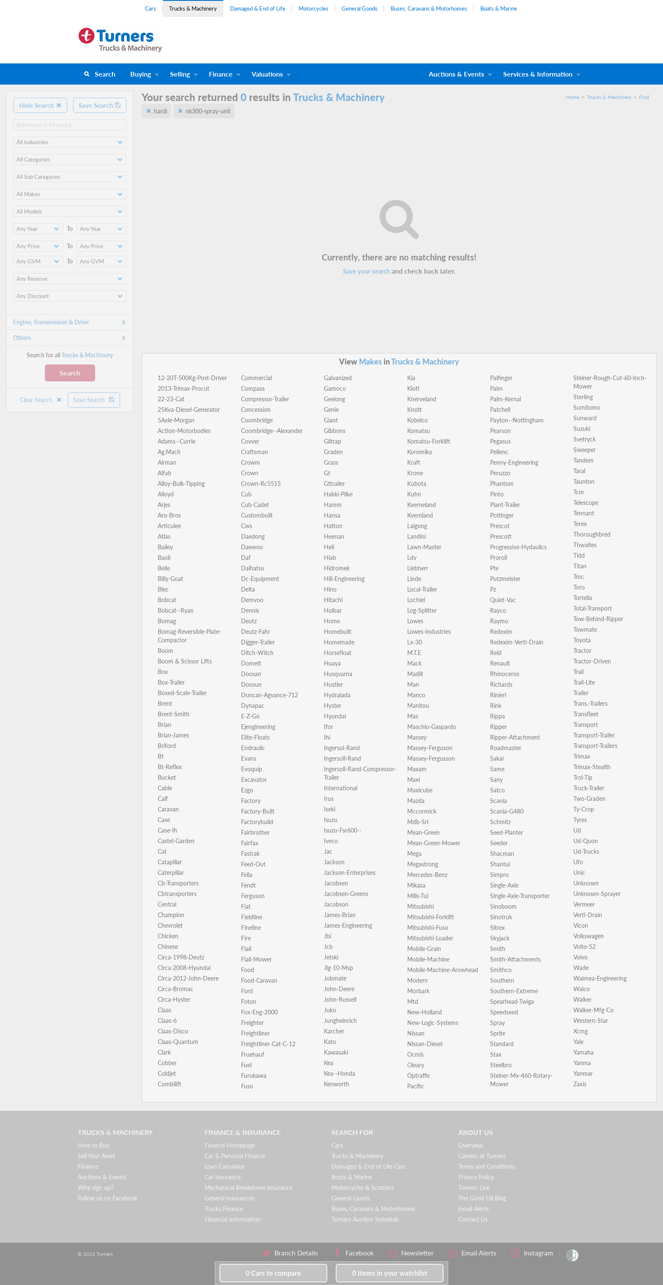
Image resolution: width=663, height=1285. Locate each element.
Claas (164, 1010)
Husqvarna (338, 673)
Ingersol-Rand (342, 747)
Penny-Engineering (514, 462)
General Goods (360, 8)
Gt (327, 473)
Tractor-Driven (592, 661)
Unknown (586, 883)
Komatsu (418, 430)
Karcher (334, 1031)
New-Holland (424, 1012)
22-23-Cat (171, 399)
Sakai (497, 758)
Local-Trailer (422, 589)
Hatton (333, 525)
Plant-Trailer (505, 504)
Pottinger (502, 515)
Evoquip (251, 769)
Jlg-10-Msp (338, 967)
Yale (578, 1041)
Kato (330, 1041)
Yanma (582, 1062)
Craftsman (254, 451)
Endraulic (253, 747)
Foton (248, 1001)
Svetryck (584, 439)
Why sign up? (95, 1187)
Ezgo (247, 790)
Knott (414, 409)
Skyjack (500, 938)
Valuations (267, 74)
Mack (414, 663)
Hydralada (337, 695)
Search (105, 74)
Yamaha (583, 1052)
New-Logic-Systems (432, 1022)
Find (644, 97)
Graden (333, 451)
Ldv (411, 557)
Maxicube (420, 790)
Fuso (247, 1086)
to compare (273, 1273)
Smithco (501, 969)
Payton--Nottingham (517, 420)
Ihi (327, 737)
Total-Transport (592, 608)
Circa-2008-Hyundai (184, 967)
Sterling (583, 396)
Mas (412, 716)
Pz (493, 589)
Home (572, 97)
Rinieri (498, 695)
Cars (150, 8)
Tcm (578, 492)
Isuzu (330, 819)
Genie (331, 409)
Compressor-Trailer (265, 399)
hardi (160, 111)
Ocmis (415, 1054)
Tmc (578, 576)
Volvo (580, 957)
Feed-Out (253, 864)
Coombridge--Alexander (272, 430)
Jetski (331, 957)
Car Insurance (223, 1177)
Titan (579, 566)
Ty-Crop (583, 809)
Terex (580, 523)
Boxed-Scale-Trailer (182, 692)
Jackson (334, 862)
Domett (251, 663)
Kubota (416, 483)
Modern (417, 980)
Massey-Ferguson (429, 747)
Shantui (500, 864)
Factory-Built (257, 811)
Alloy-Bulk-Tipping (181, 483)
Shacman (502, 853)
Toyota (582, 640)
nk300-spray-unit (208, 111)
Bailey (165, 547)
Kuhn (414, 494)
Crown (249, 473)
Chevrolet (170, 925)
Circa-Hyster (174, 999)
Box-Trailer (171, 682)
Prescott (501, 536)
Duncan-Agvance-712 (269, 695)
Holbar (333, 610)
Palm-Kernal (505, 399)
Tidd (579, 555)
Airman (167, 462)
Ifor (328, 726)
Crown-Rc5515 (261, 483)
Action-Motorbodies (184, 430)
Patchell (500, 409)
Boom (165, 650)
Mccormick (421, 811)
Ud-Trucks (586, 851)
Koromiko (419, 451)
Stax (495, 1054)
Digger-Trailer (258, 642)
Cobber (167, 1062)
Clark (164, 1052)
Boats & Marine (498, 8)
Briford (167, 745)
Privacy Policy (476, 1177)
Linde (414, 578)
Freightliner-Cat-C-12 (268, 1043)
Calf (163, 798)
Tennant (583, 513)
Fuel (246, 1065)
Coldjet (167, 1073)
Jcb (328, 946)
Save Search (100, 105)
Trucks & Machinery (193, 8)
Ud (577, 830)
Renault (500, 663)
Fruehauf (252, 1054)
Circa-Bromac (175, 988)
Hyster (332, 705)
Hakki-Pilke (338, 494)
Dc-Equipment (260, 578)
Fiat (246, 906)
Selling (180, 74)
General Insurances (229, 1198)
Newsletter (411, 1253)
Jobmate (335, 978)
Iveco (331, 840)
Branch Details (290, 1253)
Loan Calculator (225, 1166)
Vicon (580, 925)
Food (247, 969)
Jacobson (336, 904)
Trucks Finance (224, 1208)
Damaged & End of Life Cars (368, 1166)
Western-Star (590, 1020)
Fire (246, 938)
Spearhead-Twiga (512, 1001)
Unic (579, 872)
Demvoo (252, 599)
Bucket (167, 777)
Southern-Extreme (514, 991)
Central (167, 904)
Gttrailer (334, 483)
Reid (495, 652)
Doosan (251, 673)
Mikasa (416, 885)
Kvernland (420, 515)
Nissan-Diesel (424, 1043)
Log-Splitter (422, 610)
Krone (415, 473)
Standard (502, 1043)
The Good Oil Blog (482, 1198)
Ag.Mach (169, 451)
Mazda (416, 800)
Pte (494, 568)
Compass (253, 388)
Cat (162, 851)
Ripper (498, 726)
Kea (328, 1062)
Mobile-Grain (424, 948)
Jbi (327, 936)
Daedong (253, 536)
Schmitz (500, 821)
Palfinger (501, 377)
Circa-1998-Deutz (181, 957)
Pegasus (500, 441)
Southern (502, 980)
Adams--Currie (176, 441)
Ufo (578, 862)
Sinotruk (501, 917)
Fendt (248, 885)
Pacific (415, 1086)
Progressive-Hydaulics (518, 547)
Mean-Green (423, 832)
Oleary (415, 1065)
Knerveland (421, 399)
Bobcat (167, 599)
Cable (165, 788)
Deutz (249, 621)
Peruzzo (500, 473)
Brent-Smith (173, 714)
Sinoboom (503, 906)
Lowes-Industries (429, 631)
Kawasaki (336, 1052)
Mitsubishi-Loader (430, 938)
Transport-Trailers (595, 745)
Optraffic (418, 1075)
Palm (496, 388)
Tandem (583, 460)
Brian (164, 724)
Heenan (334, 536)
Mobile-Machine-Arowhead (442, 969)
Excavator (254, 779)
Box (163, 671)
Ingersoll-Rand (342, 758)
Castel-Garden (176, 840)
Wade (581, 967)
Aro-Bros (169, 515)
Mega (414, 853)
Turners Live (474, 1187)
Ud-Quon (585, 840)
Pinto (497, 494)
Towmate (585, 629)
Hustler (333, 684)
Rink (495, 705)
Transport (585, 724)
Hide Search (40, 105)
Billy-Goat (170, 578)
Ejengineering (258, 726)
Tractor (582, 650)
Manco (416, 695)
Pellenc (499, 451)
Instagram (532, 1253)
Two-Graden (589, 798)
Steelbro (501, 1065)
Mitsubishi (420, 906)
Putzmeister (505, 578)
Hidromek (337, 568)
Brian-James (173, 735)
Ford (247, 991)
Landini (416, 536)
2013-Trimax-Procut (183, 388)
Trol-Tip (582, 777)
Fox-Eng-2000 (259, 1012)
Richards (501, 684)
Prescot (500, 525)
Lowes (415, 621)
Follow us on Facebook (107, 1198)
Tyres (580, 819)
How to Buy (94, 1145)
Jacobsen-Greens (346, 893)
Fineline (251, 927)
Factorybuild (257, 821)
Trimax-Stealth (592, 766)
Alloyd (166, 494)
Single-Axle (504, 885)
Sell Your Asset (96, 1155)
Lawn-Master (424, 547)
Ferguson (253, 895)
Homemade (339, 642)
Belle (164, 568)
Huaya (332, 663)
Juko (330, 1010)
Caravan (168, 809)
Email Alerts (473, 1208)
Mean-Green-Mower (433, 843)
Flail (246, 948)
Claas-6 (167, 1020)
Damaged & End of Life (257, 8)
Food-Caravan (259, 980)
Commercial (256, 377)
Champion (171, 914)
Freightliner (255, 1033)
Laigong (417, 525)
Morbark (418, 991)
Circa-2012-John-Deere (188, 978)
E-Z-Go (250, 716)
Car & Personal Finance (235, 1155)
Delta (248, 589)
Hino (330, 589)
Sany (496, 779)
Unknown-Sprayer (597, 893)
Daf (246, 557)
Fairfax (249, 843)
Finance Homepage (230, 1145)
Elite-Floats (255, 737)
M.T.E (414, 652)
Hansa (332, 515)
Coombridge (257, 420)
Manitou (418, 705)
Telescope (585, 502)
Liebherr (417, 568)
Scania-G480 (506, 811)
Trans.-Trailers (590, 703)
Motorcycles (314, 8)
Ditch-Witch (257, 652)
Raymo (499, 621)
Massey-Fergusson (431, 758)
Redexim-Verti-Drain (516, 642)
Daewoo (252, 547)
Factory (250, 800)
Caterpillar (171, 872)
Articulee (169, 525)
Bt (161, 756)
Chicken (168, 936)
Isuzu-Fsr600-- (343, 830)
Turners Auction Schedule (365, 1219)
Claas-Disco (173, 1031)
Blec (163, 589)
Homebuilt (337, 631)
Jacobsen (336, 883)
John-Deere (339, 988)
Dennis (250, 610)
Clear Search (41, 399)
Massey (417, 737)
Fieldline (251, 917)
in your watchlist (389, 1273)
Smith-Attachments (515, 959)
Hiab (330, 557)
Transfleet (585, 714)
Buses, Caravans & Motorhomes (429, 8)
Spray (497, 1022)
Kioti (413, 388)
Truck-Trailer (588, 788)
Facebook (353, 1253)
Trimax (581, 756)
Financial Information (232, 1219)
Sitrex (497, 927)
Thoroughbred (592, 534)
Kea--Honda (339, 1073)
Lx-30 (414, 642)
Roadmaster (505, 747)
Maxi (413, 779)
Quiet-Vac (503, 599)
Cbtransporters (177, 893)
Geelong (334, 399)
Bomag (167, 621)
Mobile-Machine (428, 959)
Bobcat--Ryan (176, 610)
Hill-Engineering (344, 578)
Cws (246, 525)
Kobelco (417, 420)
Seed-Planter (506, 832)
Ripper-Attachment (515, 737)
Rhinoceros (504, 673)
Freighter (252, 1022)
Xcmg (580, 1031)
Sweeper (584, 449)
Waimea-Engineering (600, 978)
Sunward (585, 418)
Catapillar (170, 862)
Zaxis (579, 1084)
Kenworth (336, 1084)
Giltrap (332, 441)
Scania (498, 800)
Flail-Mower (256, 959)
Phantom (502, 483)
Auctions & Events (102, 1177)
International (340, 788)
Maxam (417, 769)
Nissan (416, 1033)
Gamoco (335, 388)
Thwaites (585, 544)
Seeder (499, 843)
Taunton (584, 481)
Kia (411, 377)
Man (413, 684)
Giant (331, 420)
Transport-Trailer (594, 735)
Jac (328, 851)
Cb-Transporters (178, 883)
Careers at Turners (482, 1155)
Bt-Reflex (170, 766)
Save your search (366, 271)
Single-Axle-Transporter (520, 895)
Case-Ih (167, 830)
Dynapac (252, 705)
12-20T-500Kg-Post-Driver (192, 377)
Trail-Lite (584, 682)
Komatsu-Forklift (428, 441)
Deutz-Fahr (255, 631)
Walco (581, 988)
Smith (497, 948)
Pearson (500, 430)
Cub (246, 494)
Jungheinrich (340, 1020)
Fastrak (250, 853)
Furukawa (253, 1075)
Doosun (251, 684)
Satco (497, 790)
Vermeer (584, 904)
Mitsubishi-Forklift (430, 917)
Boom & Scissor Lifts (185, 661)
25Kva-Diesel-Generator (189, 409)
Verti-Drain (587, 914)
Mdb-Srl (417, 821)
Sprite (497, 1033)
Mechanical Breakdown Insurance (249, 1187)
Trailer (581, 692)
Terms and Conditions (486, 1166)
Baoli (164, 557)
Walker (582, 999)
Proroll (498, 557)
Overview (470, 1145)
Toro (579, 587)
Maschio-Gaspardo (431, 726)
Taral (579, 470)
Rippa (497, 716)
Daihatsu (252, 568)
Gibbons (334, 430)
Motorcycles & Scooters (363, 1187)
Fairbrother (255, 832)
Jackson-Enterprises (349, 872)
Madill (415, 673)
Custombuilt (257, 515)
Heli (329, 547)
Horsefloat (337, 652)
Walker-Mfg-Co (593, 1010)
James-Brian (340, 914)
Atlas (164, 536)
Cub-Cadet (255, 504)
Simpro (499, 874)
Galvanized (338, 377)
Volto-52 (584, 946)
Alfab (164, 473)
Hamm (333, 504)
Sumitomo (586, 407)
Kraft (413, 462)
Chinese (168, 946)
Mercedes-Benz (427, 874)
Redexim (501, 631)
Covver (250, 441)
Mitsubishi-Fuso (427, 927)
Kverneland (421, 504)
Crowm (250, 462)
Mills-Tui (417, 895)
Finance (221, 74)
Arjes (164, 504)
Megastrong (422, 864)
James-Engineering (348, 925)
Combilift (169, 1084)
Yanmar (583, 1073)
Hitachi (333, 599)
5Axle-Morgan (176, 420)
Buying (140, 74)
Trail (578, 671)
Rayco (498, 610)
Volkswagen (588, 936)
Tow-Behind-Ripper (598, 618)
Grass (331, 462)
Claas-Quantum (178, 1041)
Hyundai (335, 716)
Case (164, 819)
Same (497, 769)
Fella (246, 874)
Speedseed (504, 1012)
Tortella (582, 597)
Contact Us (473, 1219)
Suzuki (581, 428)
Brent (165, 703)
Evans (248, 758)
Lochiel (416, 599)
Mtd (412, 1001)
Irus (329, 798)
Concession (256, 409)
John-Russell (340, 999)
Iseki (329, 809)
